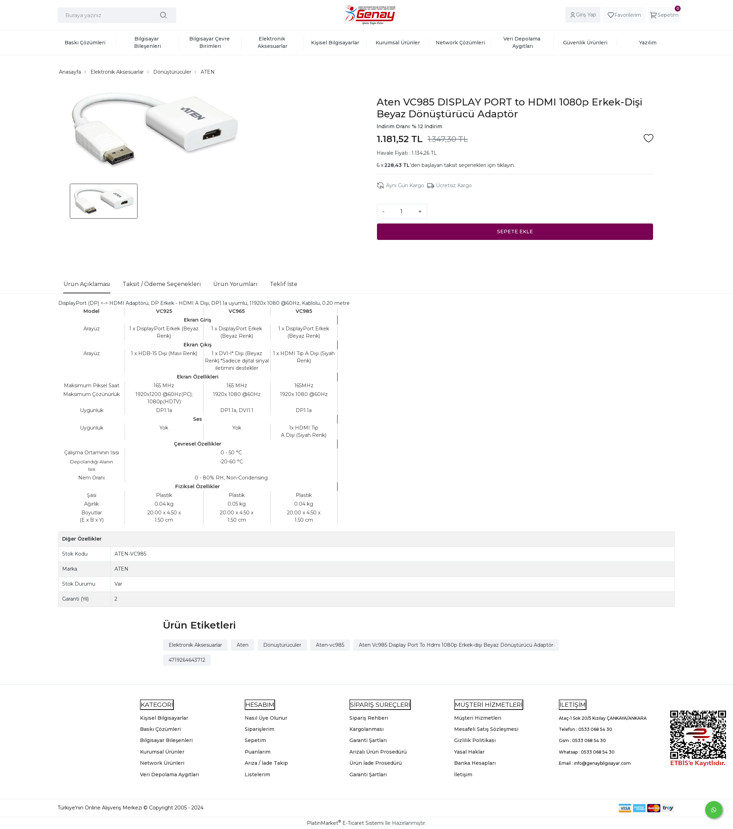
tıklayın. (506, 165)
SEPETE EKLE (515, 231)
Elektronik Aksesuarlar (195, 644)
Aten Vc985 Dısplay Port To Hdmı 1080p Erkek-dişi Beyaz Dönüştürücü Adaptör (456, 644)
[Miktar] (401, 211)
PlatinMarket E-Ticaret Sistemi (345, 823)
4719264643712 (187, 659)
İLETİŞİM (573, 704)
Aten (243, 644)
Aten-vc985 (330, 644)
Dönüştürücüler (282, 644)
